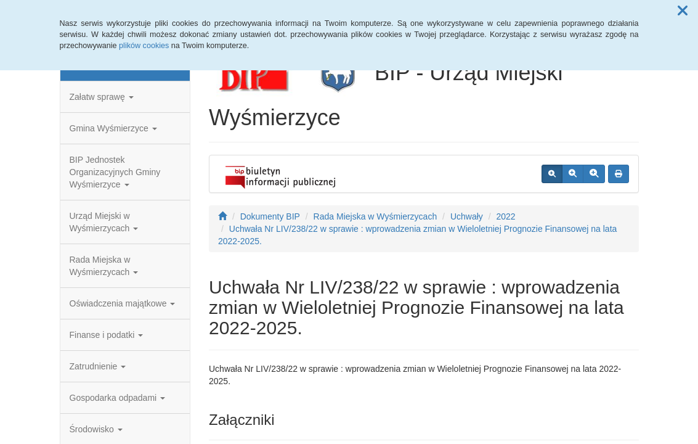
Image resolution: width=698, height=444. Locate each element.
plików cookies (144, 45)
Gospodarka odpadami (118, 398)
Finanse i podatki (107, 335)
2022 (505, 216)
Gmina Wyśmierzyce (113, 128)
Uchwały (466, 216)
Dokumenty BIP (270, 216)
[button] (682, 11)
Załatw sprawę (102, 97)
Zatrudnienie (98, 366)
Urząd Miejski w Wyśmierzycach (104, 222)
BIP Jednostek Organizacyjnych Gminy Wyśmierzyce (115, 172)
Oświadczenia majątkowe (123, 303)
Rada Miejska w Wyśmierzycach (104, 266)
